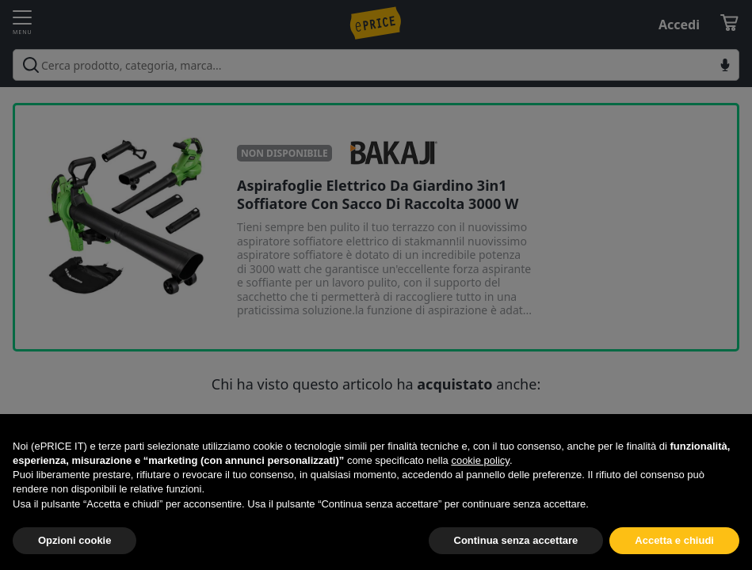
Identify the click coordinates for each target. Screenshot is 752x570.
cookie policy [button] (480, 460)
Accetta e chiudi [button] (674, 540)
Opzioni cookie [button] (74, 540)
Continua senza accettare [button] (516, 540)
